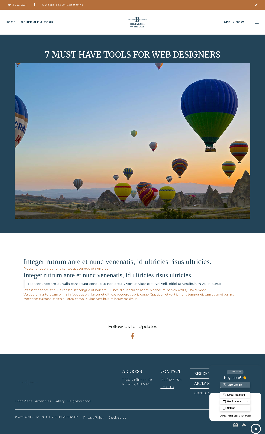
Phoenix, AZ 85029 (136, 384)
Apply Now (234, 22)
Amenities (43, 401)
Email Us (167, 387)
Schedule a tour (37, 22)
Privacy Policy (93, 417)
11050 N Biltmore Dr (137, 380)
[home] (137, 22)
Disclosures (117, 417)
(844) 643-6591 (171, 380)
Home (11, 22)
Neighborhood (79, 401)
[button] (256, 22)
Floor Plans (23, 401)
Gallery (59, 401)
